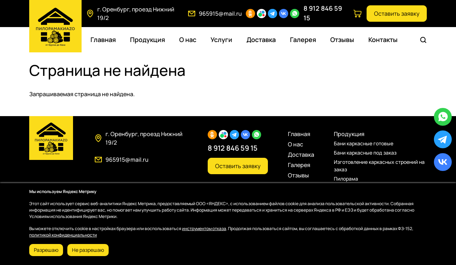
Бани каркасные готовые (363, 143)
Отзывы (342, 39)
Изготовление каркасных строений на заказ (379, 166)
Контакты (383, 39)
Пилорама (346, 178)
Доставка (261, 39)
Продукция (147, 39)
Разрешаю (46, 249)
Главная (103, 39)
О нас (187, 39)
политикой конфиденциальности (63, 235)
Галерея (303, 39)
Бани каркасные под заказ (365, 152)
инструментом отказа (204, 228)
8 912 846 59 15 (233, 148)
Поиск (424, 40)
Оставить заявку (396, 13)
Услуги (221, 39)
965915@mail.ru (220, 13)
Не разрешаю (88, 249)
